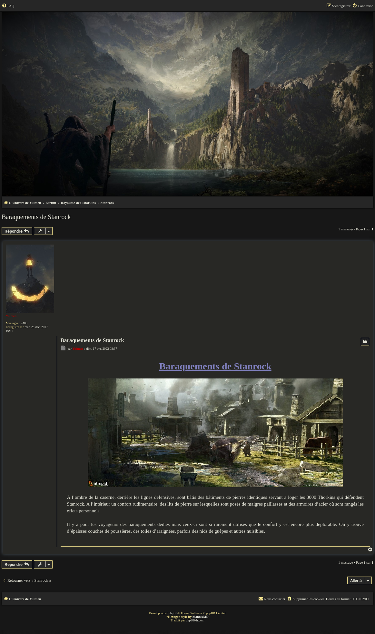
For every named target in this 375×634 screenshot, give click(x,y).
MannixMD (200, 617)
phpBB (173, 613)
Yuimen (11, 316)
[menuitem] (8, 6)
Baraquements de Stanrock (36, 216)
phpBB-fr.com (195, 620)
